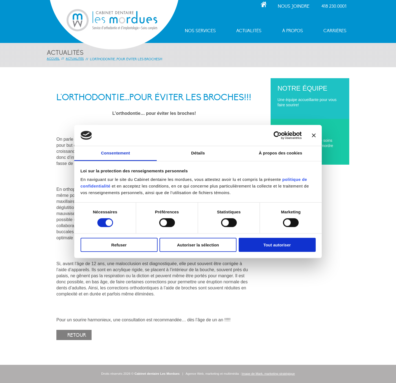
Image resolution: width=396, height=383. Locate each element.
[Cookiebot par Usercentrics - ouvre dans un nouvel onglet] (278, 135)
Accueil (263, 4)
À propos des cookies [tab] (280, 153)
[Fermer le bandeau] (314, 135)
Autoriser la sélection (198, 244)
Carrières (334, 31)
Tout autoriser (277, 244)
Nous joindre (293, 6)
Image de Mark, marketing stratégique (268, 373)
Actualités (249, 31)
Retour (76, 335)
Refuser (119, 244)
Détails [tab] (198, 153)
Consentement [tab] (115, 153)
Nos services (200, 31)
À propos (292, 31)
